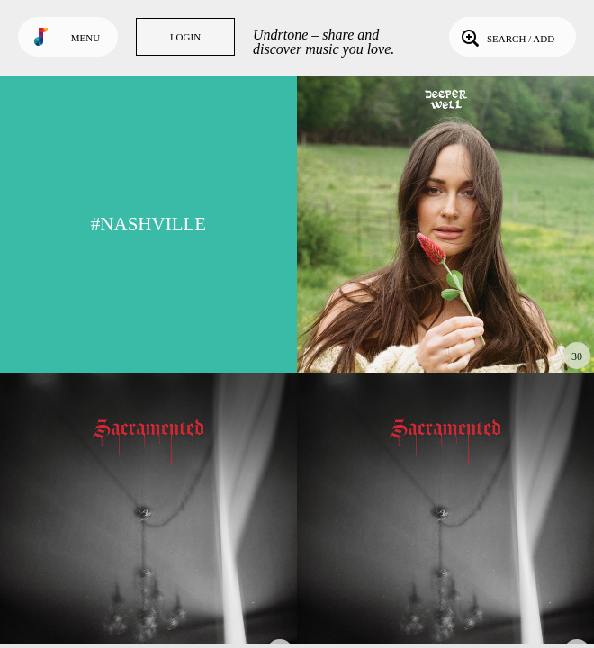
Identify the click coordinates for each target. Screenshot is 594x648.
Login (185, 37)
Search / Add (506, 37)
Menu (85, 37)
